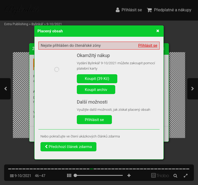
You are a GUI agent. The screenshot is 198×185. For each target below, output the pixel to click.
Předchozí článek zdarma (68, 146)
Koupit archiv (96, 89)
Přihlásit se (147, 45)
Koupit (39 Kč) (97, 78)
